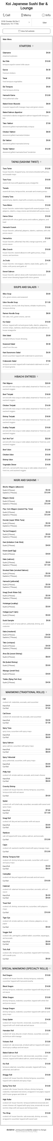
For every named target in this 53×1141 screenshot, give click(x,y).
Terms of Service (21, 1131)
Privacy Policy (32, 1131)
